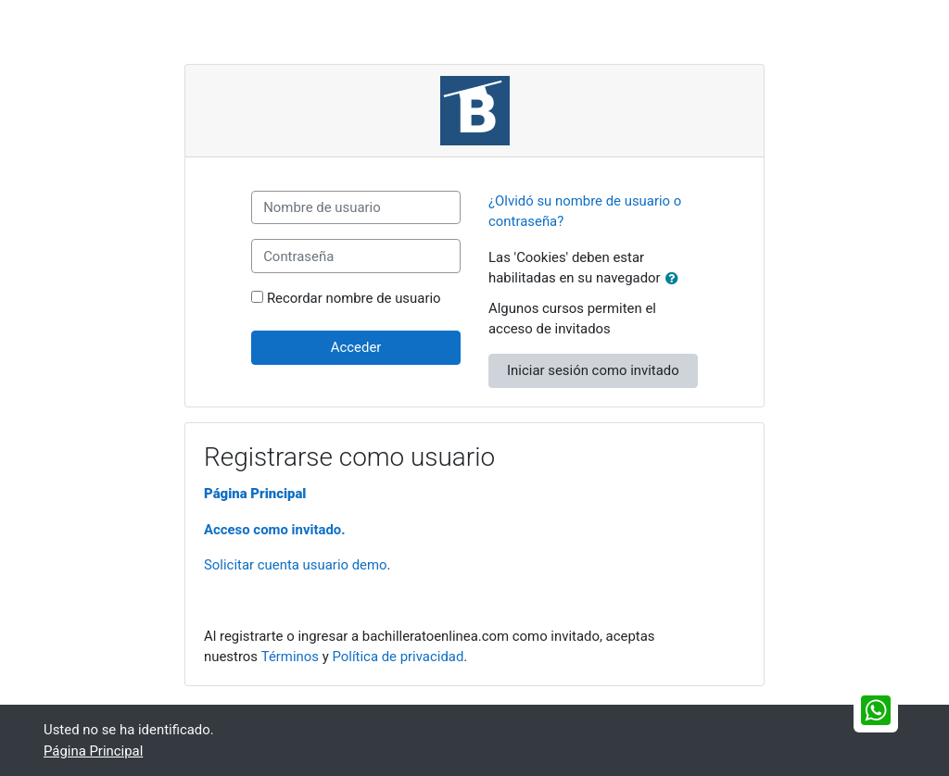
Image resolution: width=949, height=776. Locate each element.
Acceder (356, 347)
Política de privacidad (397, 656)
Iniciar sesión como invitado (593, 370)
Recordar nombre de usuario (354, 298)
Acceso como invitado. (275, 529)
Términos (290, 656)
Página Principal (255, 493)
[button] (676, 279)
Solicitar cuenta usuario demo (295, 565)
